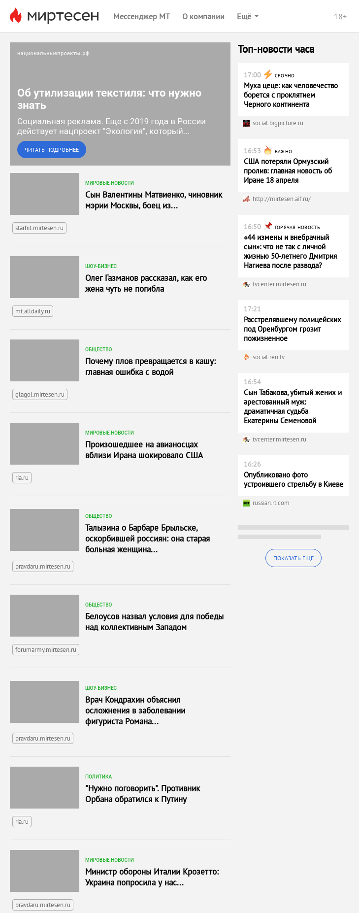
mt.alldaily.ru (32, 311)
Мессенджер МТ (141, 16)
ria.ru (22, 477)
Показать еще (293, 558)
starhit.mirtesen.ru (39, 228)
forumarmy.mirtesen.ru (45, 649)
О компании (203, 16)
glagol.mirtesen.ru (40, 394)
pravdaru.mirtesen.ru (42, 566)
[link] (120, 104)
